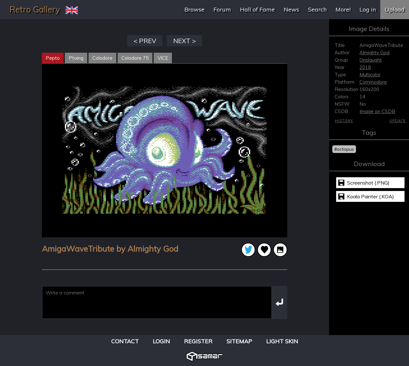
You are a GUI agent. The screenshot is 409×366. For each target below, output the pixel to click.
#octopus (344, 149)
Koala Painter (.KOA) (370, 196)
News (291, 9)
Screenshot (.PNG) (368, 182)
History (344, 120)
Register (198, 341)
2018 (365, 67)
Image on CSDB (377, 111)
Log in (367, 9)
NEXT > (184, 41)
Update (398, 120)
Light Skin (282, 341)
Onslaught (370, 60)
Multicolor (370, 75)
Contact (125, 341)
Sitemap (239, 341)
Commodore (373, 82)
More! (343, 9)
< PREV (145, 41)
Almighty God (374, 53)
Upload (395, 9)
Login (161, 341)
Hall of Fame (257, 9)
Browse (194, 9)
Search (317, 9)
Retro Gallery (35, 9)
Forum (222, 9)
